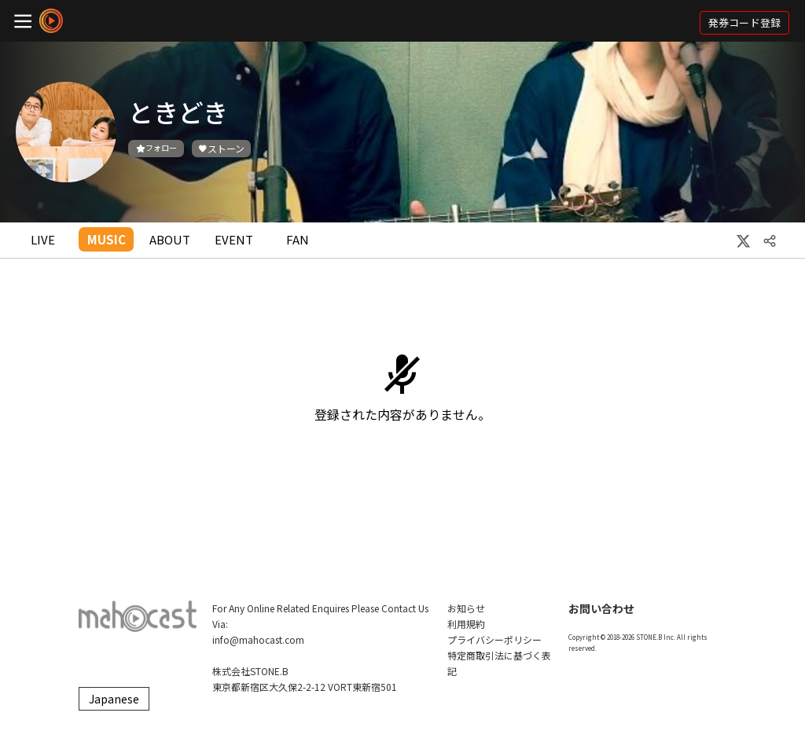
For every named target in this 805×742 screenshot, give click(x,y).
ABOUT (169, 239)
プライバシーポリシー (494, 639)
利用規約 (466, 623)
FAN (297, 239)
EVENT (234, 239)
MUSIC (106, 239)
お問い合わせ (601, 608)
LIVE (43, 239)
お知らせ (466, 608)
